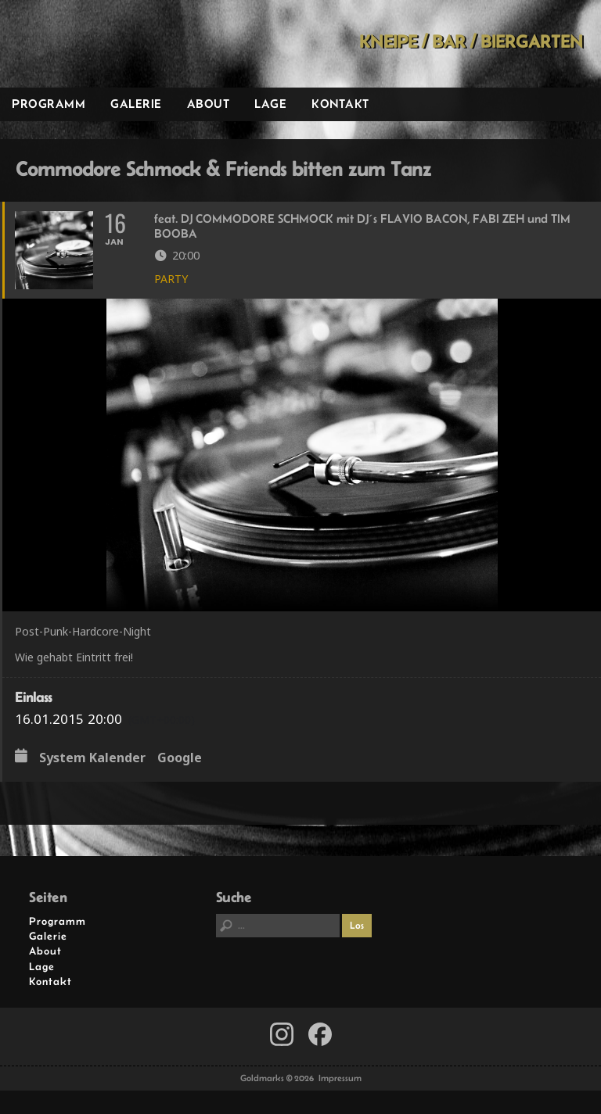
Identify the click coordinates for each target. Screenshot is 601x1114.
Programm (48, 103)
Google (179, 758)
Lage (270, 103)
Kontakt (340, 103)
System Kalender (92, 758)
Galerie (136, 103)
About (208, 103)
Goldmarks (110, 44)
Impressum (340, 1078)
